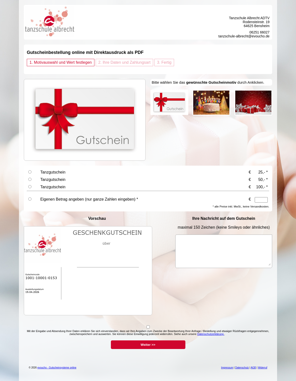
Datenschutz (242, 367)
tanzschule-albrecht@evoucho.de (243, 36)
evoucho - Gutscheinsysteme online (56, 367)
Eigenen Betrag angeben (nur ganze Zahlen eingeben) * (89, 199)
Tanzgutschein (52, 172)
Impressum (227, 367)
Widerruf (262, 367)
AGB (253, 367)
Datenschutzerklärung (210, 334)
